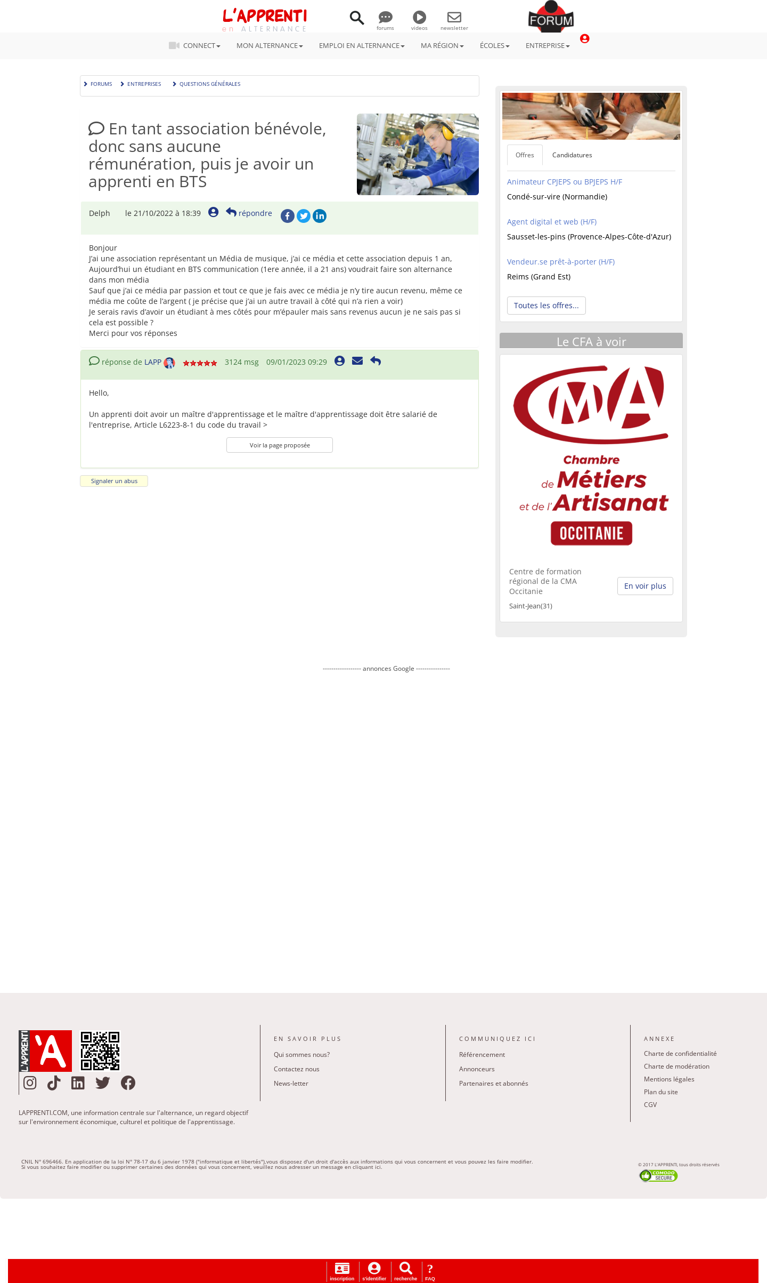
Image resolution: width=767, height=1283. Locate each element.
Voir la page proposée (280, 445)
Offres (525, 154)
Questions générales (206, 83)
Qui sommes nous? (302, 1054)
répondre (249, 213)
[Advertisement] (386, 825)
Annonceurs (477, 1068)
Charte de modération (676, 1066)
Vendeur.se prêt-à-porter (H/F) (561, 261)
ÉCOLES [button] (495, 45)
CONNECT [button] (198, 45)
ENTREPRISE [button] (548, 45)
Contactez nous (297, 1068)
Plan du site (661, 1091)
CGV (650, 1104)
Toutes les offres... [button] (546, 305)
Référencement (482, 1054)
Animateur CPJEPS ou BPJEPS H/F (564, 182)
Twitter (304, 216)
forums (385, 24)
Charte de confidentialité (680, 1053)
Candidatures (572, 154)
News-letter (291, 1083)
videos (419, 24)
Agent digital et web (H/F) (552, 221)
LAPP (152, 362)
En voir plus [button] (645, 586)
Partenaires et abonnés (493, 1083)
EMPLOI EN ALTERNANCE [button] (362, 45)
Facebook (288, 216)
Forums (97, 83)
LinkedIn (320, 216)
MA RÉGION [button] (442, 45)
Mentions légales (669, 1079)
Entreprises (140, 83)
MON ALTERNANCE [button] (269, 45)
